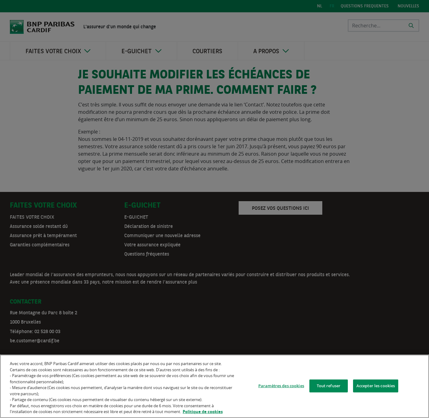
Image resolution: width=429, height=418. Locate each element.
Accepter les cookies (375, 385)
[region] (214, 386)
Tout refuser (329, 385)
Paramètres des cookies (281, 385)
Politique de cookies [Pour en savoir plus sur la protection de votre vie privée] (203, 411)
